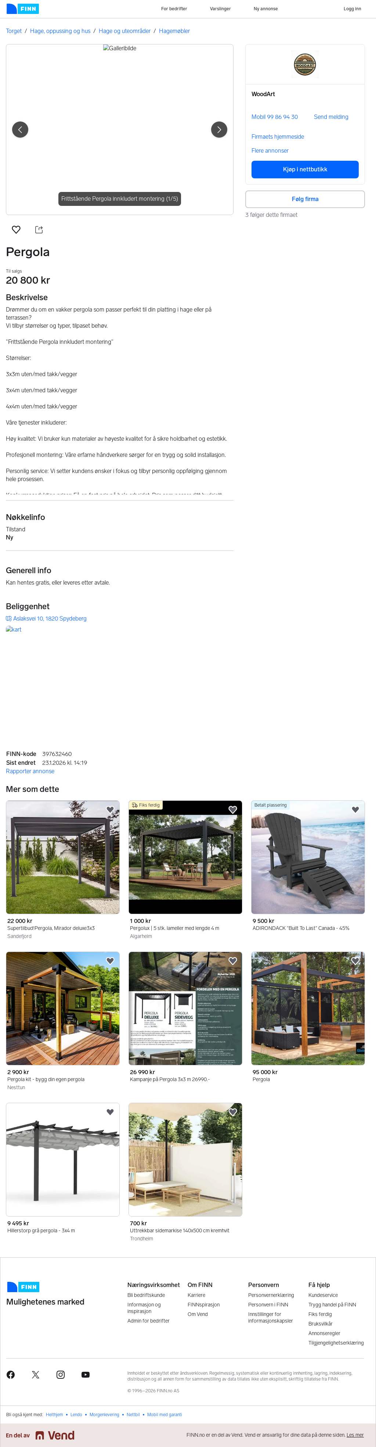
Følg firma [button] (305, 199)
